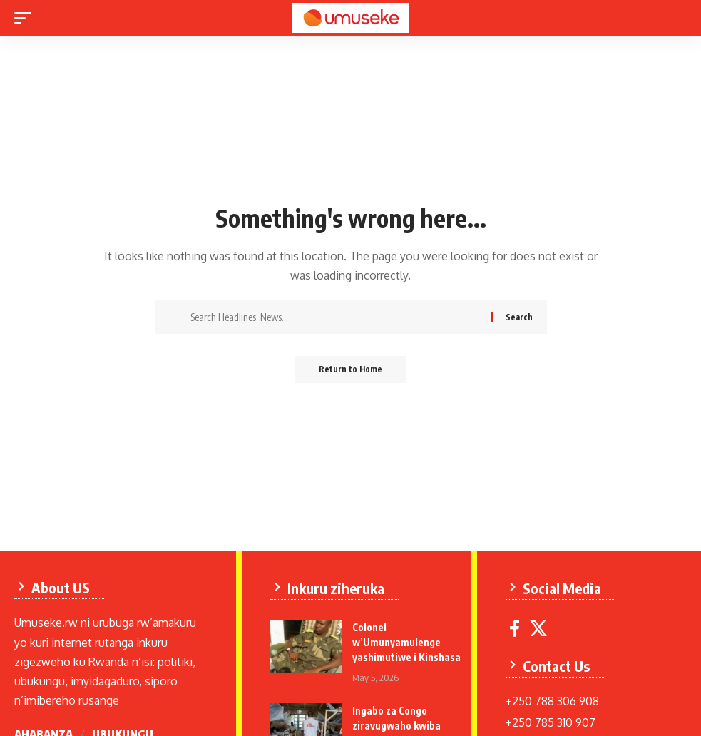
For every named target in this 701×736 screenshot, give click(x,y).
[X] (540, 628)
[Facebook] (516, 628)
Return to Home (350, 369)
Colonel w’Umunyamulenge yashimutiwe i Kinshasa (408, 641)
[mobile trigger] (26, 18)
